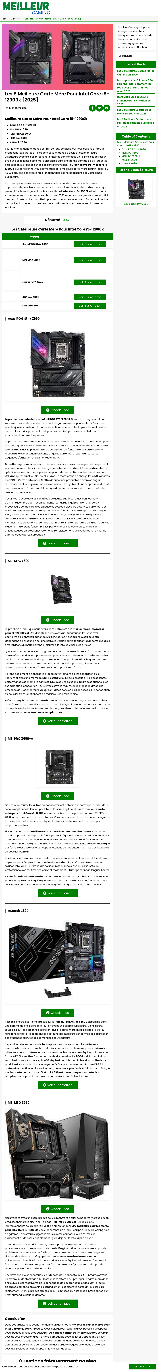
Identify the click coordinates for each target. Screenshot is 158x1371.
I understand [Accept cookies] (142, 1366)
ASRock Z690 (30, 309)
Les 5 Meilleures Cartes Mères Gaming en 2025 (135, 72)
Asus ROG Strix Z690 (35, 248)
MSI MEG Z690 (31, 327)
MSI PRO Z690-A (32, 290)
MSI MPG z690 (31, 268)
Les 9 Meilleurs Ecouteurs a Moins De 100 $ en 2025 (134, 111)
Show (66, 220)
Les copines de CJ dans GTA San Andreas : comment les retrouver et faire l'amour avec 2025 (135, 85)
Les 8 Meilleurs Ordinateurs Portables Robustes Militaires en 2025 (135, 122)
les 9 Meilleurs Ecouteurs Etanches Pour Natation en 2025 (134, 100)
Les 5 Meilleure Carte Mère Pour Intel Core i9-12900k (135, 143)
